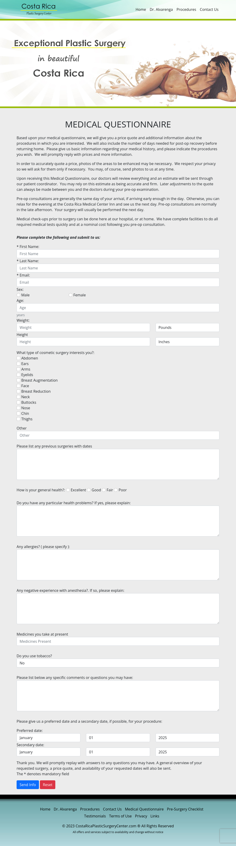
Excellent (76, 489)
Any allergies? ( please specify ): (43, 546)
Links (154, 816)
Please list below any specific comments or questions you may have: (75, 677)
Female (77, 295)
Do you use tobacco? (34, 655)
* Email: (23, 275)
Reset (47, 784)
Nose (23, 407)
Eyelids (25, 374)
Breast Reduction (34, 391)
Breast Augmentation (37, 380)
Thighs (24, 419)
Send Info (28, 784)
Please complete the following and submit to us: (58, 237)
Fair (107, 489)
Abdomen (27, 358)
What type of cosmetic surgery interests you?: (55, 352)
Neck (23, 396)
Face (23, 385)
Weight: (23, 320)
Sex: (20, 289)
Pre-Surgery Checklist (185, 809)
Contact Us (209, 9)
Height (22, 334)
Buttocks (26, 402)
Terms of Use (120, 816)
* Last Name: (28, 260)
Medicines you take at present (42, 634)
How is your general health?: (41, 489)
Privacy (141, 816)
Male (23, 295)
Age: (20, 300)
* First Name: (28, 246)
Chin (23, 413)
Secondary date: (30, 744)
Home (141, 9)
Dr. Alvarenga (161, 9)
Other (22, 428)
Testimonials (95, 816)
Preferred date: (30, 730)
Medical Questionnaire (144, 809)
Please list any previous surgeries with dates (54, 446)
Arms (23, 369)
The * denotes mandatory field (43, 773)
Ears (23, 363)
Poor (120, 489)
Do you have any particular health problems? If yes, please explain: (74, 502)
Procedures (186, 9)
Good (94, 489)
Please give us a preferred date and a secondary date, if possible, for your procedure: (89, 721)
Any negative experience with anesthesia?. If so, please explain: (70, 590)
